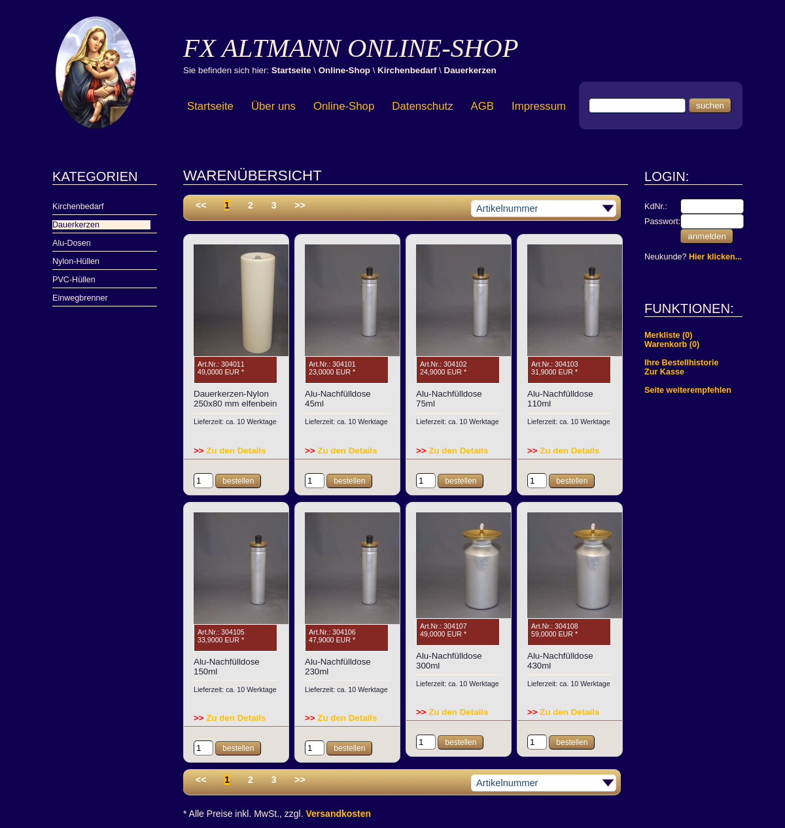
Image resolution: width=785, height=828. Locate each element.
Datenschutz (422, 106)
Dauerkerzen (470, 70)
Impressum (539, 106)
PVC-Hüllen (74, 279)
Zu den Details (230, 450)
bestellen (238, 481)
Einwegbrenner (80, 298)
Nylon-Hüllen (75, 261)
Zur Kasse (664, 371)
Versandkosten (339, 813)
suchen (710, 105)
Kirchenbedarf (406, 70)
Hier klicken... (715, 256)
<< (201, 205)
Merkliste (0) (668, 335)
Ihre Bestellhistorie (681, 362)
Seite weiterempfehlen (687, 390)
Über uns (273, 106)
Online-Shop (344, 70)
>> (299, 205)
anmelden (707, 236)
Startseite (291, 70)
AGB (482, 106)
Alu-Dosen (71, 243)
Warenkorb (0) (671, 344)
